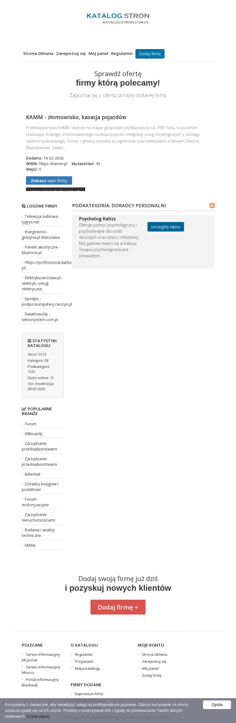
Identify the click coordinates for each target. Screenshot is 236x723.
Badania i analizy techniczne (38, 532)
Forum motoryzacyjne (35, 502)
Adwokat (32, 474)
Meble (30, 545)
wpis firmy (49, 180)
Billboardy (33, 433)
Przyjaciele (84, 661)
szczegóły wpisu (165, 226)
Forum (31, 423)
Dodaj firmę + (118, 607)
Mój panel (98, 53)
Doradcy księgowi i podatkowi (40, 486)
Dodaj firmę (150, 53)
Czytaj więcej (38, 716)
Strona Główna (38, 53)
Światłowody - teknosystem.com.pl (40, 316)
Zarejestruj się (71, 53)
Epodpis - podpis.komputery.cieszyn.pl (47, 301)
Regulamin (122, 53)
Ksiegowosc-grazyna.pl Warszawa (41, 234)
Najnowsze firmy (89, 693)
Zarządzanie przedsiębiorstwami (39, 446)
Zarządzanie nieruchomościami (38, 517)
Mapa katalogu (87, 668)
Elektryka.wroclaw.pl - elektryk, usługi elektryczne (42, 283)
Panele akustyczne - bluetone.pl (41, 249)
